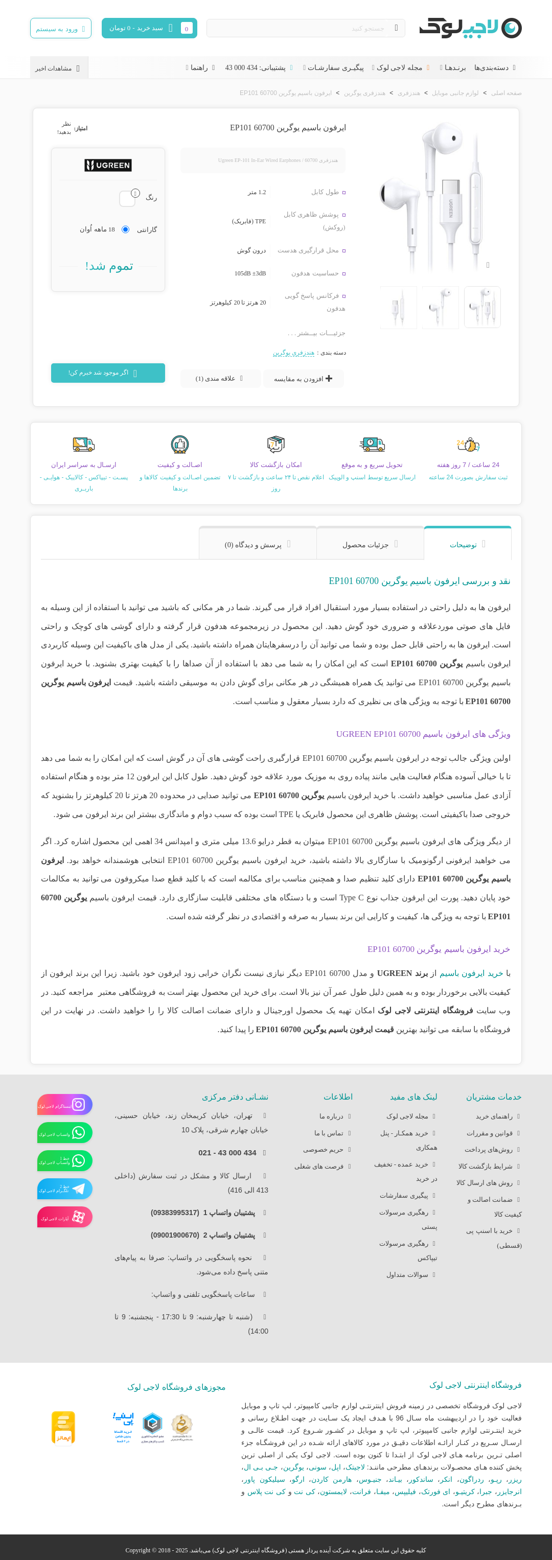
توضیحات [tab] (463, 545)
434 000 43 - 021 (227, 1152)
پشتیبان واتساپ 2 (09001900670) (206, 1235)
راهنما (204, 68)
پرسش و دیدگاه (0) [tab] (253, 545)
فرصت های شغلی (323, 1166)
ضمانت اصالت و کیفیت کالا (495, 1205)
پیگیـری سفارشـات (336, 68)
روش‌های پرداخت (493, 1150)
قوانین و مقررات (494, 1133)
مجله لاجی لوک (404, 68)
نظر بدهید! (64, 128)
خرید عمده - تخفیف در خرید (406, 1170)
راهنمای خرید (499, 1116)
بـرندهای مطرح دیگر (491, 1504)
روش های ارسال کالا (489, 1183)
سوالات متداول (411, 1275)
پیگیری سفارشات (408, 1196)
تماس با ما (333, 1133)
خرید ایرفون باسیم (471, 973)
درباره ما (336, 1116)
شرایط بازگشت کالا (490, 1166)
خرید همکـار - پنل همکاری (409, 1139)
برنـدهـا (455, 68)
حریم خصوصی (328, 1150)
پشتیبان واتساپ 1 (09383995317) (206, 1212)
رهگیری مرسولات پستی (408, 1218)
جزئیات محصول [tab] (365, 545)
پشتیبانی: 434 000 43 (260, 68)
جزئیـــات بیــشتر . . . (317, 333)
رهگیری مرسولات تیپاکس (408, 1249)
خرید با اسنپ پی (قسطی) (494, 1236)
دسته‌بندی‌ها (496, 68)
